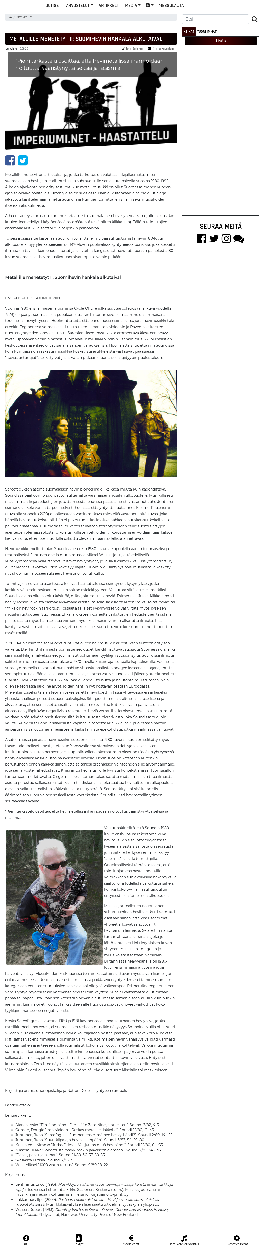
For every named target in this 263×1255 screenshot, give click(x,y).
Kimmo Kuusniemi (161, 52)
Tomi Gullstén (132, 52)
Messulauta (205, 14)
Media (165, 14)
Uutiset (87, 14)
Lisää (221, 44)
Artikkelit (143, 14)
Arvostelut (112, 14)
